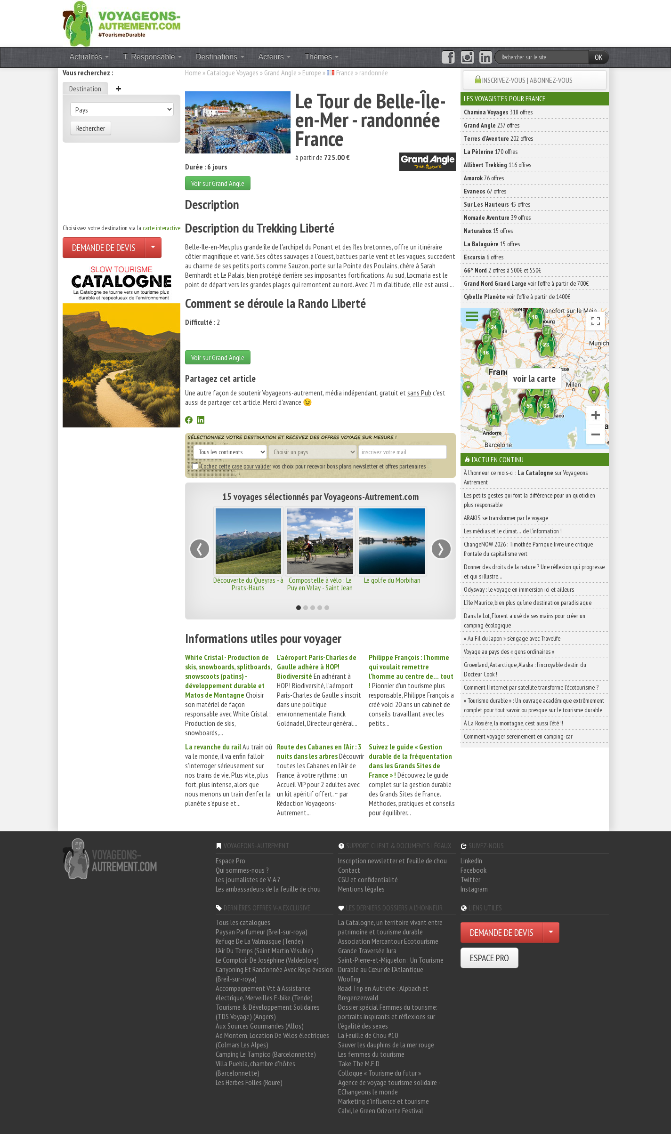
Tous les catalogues (243, 922)
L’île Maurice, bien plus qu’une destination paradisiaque (527, 602)
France (345, 72)
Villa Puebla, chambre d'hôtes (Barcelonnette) (255, 1068)
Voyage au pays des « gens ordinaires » (509, 651)
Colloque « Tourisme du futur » (379, 1073)
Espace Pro (230, 860)
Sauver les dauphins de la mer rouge (386, 1044)
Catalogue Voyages (233, 72)
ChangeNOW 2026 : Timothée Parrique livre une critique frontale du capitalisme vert (528, 549)
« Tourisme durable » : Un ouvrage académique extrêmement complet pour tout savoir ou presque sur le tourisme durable (534, 705)
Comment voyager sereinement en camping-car (518, 736)
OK (599, 57)
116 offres (497, 165)
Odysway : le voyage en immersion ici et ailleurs (519, 589)
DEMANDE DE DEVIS (104, 247)
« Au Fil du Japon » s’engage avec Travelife (512, 638)
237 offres (491, 125)
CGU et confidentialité (368, 879)
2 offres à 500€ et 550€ (502, 270)
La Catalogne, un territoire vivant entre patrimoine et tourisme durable (390, 926)
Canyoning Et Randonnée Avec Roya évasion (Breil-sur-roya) (274, 974)
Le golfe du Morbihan (392, 580)
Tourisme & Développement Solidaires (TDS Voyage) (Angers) (268, 1011)
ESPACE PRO (489, 958)
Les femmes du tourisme (371, 1054)
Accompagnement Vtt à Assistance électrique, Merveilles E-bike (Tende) (264, 992)
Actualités (89, 57)
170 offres (490, 151)
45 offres (497, 204)
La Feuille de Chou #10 (368, 1035)
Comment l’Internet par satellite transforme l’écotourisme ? (531, 687)
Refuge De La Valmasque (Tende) (259, 941)
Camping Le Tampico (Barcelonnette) (266, 1054)
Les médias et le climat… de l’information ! (513, 531)
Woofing (349, 978)
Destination (85, 88)
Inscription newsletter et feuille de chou (392, 860)
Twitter (470, 879)
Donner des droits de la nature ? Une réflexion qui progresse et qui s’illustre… (534, 571)
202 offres (498, 138)
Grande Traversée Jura (367, 950)
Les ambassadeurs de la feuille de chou (268, 888)
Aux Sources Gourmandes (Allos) (260, 1025)
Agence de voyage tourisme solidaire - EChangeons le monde (389, 1087)
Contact (349, 870)
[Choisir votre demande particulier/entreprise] (153, 247)
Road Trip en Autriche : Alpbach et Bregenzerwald (383, 992)
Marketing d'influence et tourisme (383, 1101)
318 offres (498, 112)
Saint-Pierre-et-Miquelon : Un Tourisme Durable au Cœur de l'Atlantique (391, 964)
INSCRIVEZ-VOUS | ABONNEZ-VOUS (527, 80)
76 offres (484, 178)
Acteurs (275, 57)
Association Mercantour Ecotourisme (388, 941)
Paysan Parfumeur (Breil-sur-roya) (261, 931)
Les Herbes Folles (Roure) (249, 1082)
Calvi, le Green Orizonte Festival (380, 1110)
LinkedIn (471, 860)
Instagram (474, 888)
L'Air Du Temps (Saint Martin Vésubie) (264, 950)
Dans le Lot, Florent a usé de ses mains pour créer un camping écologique (524, 620)
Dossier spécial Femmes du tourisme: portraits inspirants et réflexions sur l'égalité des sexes (387, 1016)
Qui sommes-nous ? (242, 870)
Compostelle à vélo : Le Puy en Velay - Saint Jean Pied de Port (320, 587)
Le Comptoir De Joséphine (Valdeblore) (267, 960)
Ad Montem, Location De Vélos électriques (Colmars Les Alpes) (272, 1039)
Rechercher (90, 128)
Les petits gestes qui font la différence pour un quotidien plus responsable (529, 500)
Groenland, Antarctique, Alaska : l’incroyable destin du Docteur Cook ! (525, 669)
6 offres (483, 257)
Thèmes (322, 57)
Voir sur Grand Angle (217, 183)
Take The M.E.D (359, 1063)
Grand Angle (280, 72)
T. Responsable (152, 57)
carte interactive (161, 228)
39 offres (497, 217)
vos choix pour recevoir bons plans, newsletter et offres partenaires (309, 466)
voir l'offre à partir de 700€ (526, 283)
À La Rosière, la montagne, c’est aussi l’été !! (513, 723)
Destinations (220, 57)
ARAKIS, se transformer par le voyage (506, 518)
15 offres (488, 230)
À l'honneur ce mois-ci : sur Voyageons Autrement (526, 477)
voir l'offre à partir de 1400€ (517, 296)
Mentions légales (361, 888)
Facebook (473, 870)
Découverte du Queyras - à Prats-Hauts (248, 583)
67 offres (485, 191)
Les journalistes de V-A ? (248, 879)
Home (193, 72)
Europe (311, 72)
